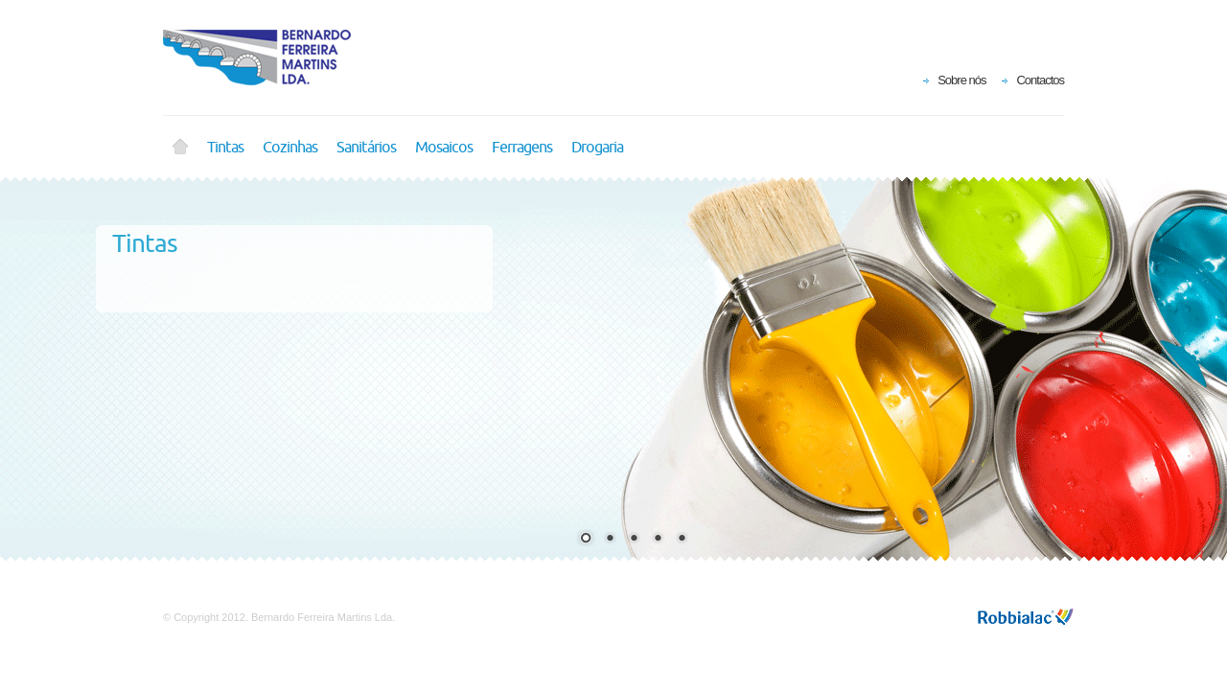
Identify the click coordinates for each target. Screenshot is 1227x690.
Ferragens (522, 147)
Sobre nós (961, 80)
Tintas (225, 147)
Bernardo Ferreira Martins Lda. (268, 57)
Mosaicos (444, 147)
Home (180, 147)
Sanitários (366, 147)
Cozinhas (290, 147)
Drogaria (597, 147)
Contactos (1040, 80)
